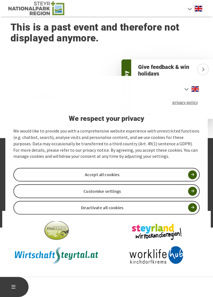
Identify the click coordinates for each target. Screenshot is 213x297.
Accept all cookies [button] (102, 175)
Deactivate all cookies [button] (102, 207)
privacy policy (185, 102)
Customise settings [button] (102, 191)
